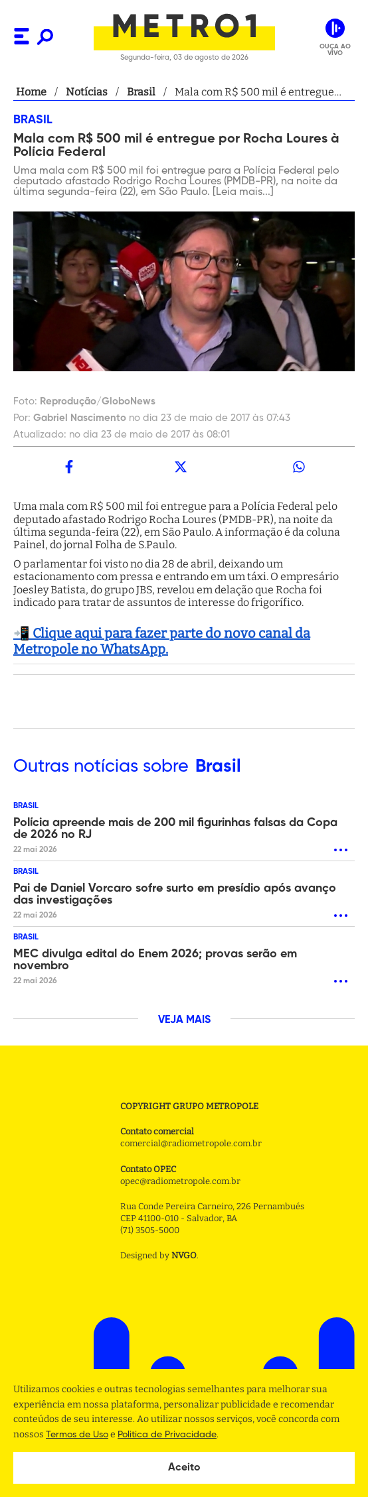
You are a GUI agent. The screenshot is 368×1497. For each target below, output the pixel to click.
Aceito (184, 1468)
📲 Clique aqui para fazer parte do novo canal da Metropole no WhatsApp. (161, 641)
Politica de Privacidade (167, 1434)
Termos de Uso (77, 1434)
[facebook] (69, 466)
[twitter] (180, 466)
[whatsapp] (299, 466)
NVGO (184, 1255)
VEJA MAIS (184, 1020)
